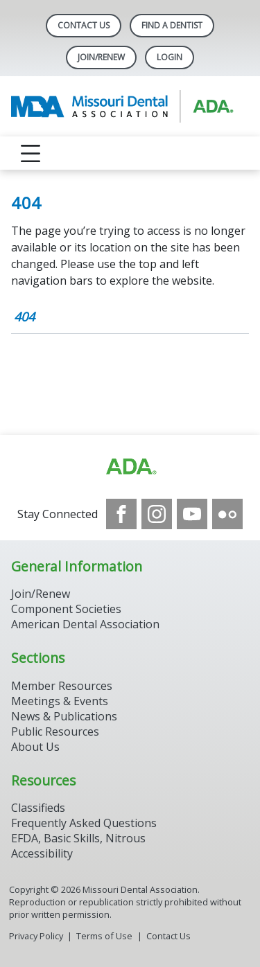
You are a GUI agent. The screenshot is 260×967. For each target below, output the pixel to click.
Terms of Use (104, 936)
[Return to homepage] (130, 106)
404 (24, 316)
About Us (35, 746)
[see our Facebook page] (121, 514)
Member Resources (61, 685)
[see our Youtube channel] (192, 514)
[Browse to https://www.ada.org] (130, 467)
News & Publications (64, 716)
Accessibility (42, 853)
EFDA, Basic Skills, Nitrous (78, 838)
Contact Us (84, 25)
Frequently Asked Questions (84, 823)
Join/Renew (101, 57)
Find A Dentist (171, 25)
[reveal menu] (30, 153)
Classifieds (38, 807)
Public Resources (55, 731)
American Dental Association (85, 624)
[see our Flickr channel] (227, 514)
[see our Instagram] (156, 514)
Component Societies (66, 608)
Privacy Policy (36, 936)
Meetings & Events (59, 701)
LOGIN (169, 57)
